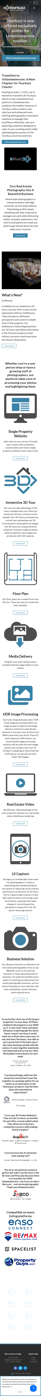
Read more (7, 1387)
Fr (35, 2)
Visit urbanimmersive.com (21, 57)
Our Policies (33, 1362)
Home (33, 1358)
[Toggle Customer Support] (33, 1388)
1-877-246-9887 (13, 1358)
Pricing (33, 1360)
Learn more (20, 235)
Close (20, 1392)
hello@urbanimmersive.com (13, 1360)
